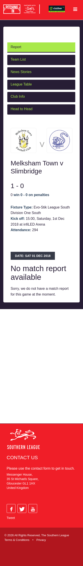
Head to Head (22, 109)
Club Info (18, 96)
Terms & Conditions (16, 540)
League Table (21, 84)
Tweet (11, 518)
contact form (40, 468)
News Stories (21, 72)
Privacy (41, 540)
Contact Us (22, 457)
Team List (18, 59)
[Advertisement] (41, 370)
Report (16, 47)
